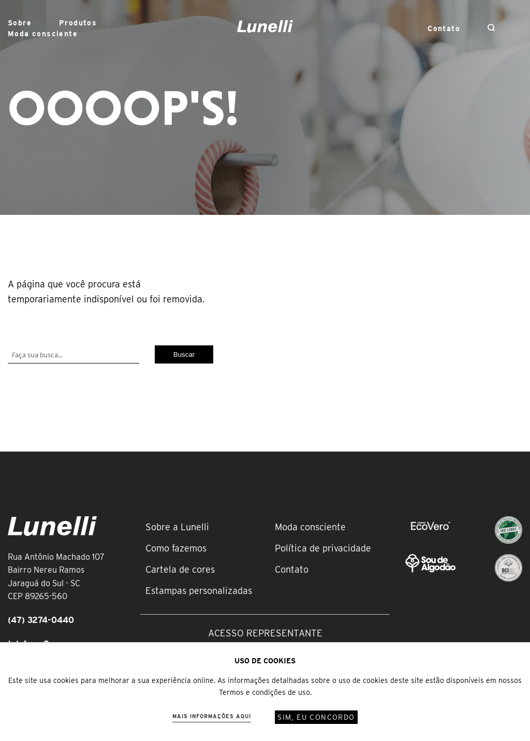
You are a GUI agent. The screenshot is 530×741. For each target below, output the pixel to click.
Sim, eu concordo (316, 717)
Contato (444, 28)
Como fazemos (176, 548)
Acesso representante (265, 633)
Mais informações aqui (211, 716)
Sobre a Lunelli (177, 526)
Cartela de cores (180, 569)
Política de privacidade (323, 548)
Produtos (78, 23)
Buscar (184, 354)
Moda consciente (43, 34)
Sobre (20, 23)
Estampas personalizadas (198, 590)
